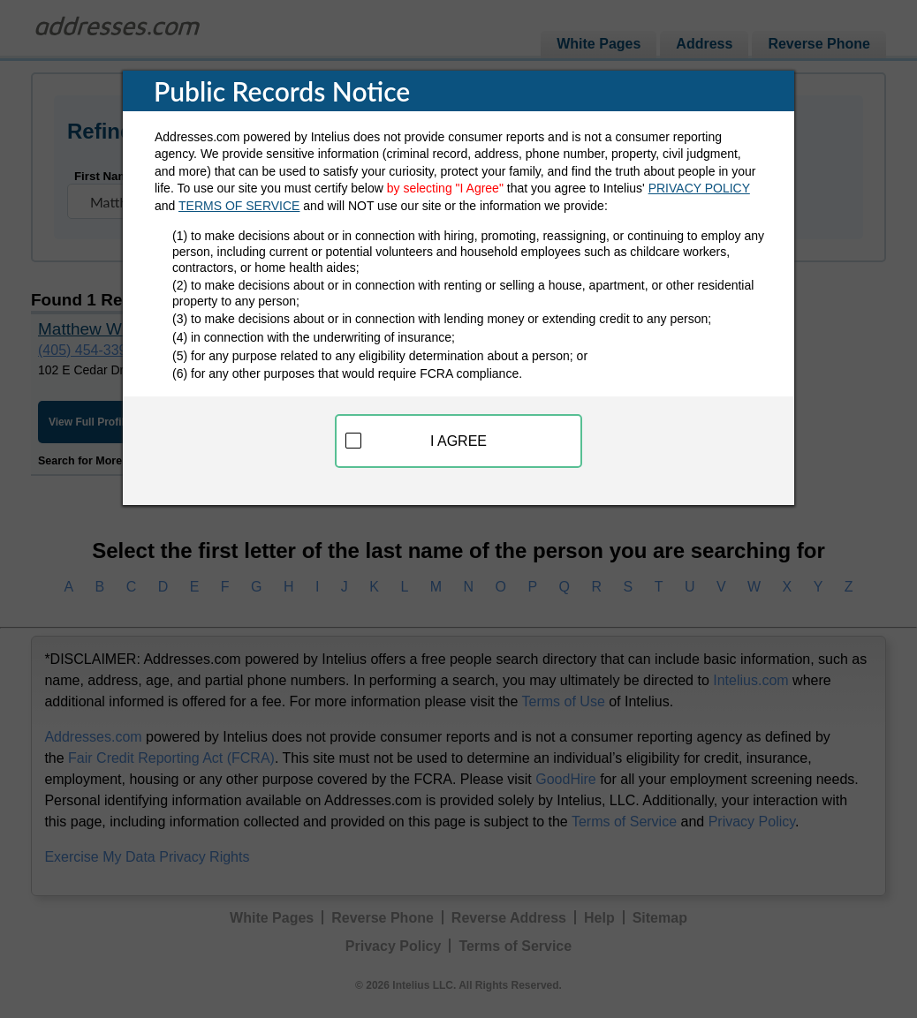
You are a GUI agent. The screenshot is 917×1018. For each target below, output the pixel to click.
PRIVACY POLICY (699, 188)
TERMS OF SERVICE (238, 206)
